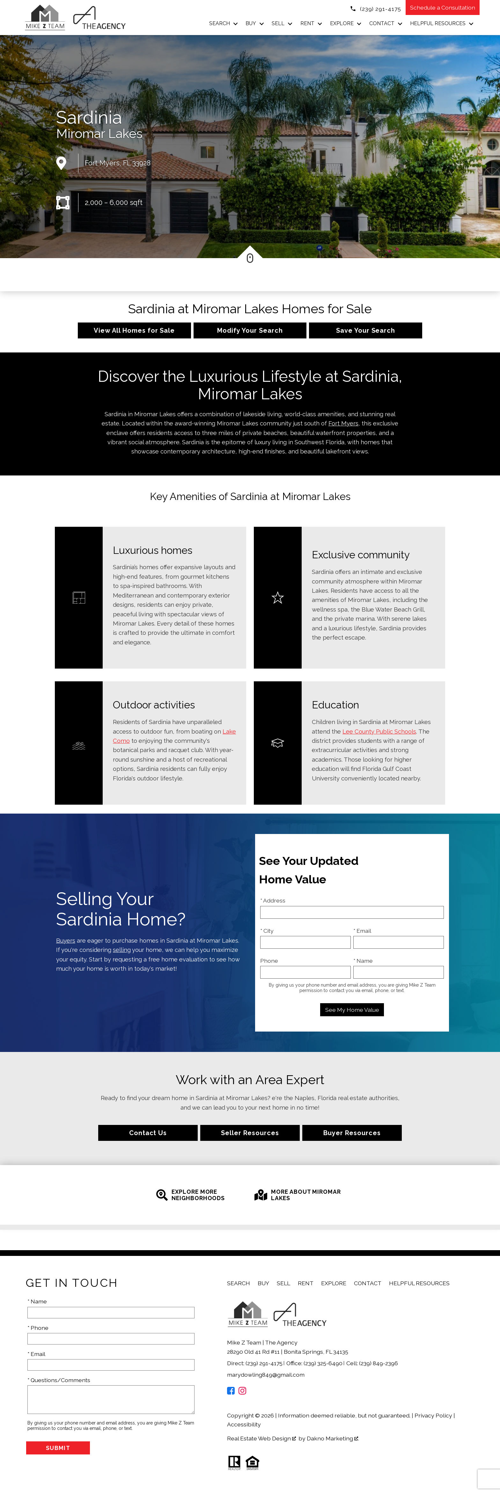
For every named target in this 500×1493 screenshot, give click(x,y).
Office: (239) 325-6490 (315, 1363)
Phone (269, 960)
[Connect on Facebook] (231, 1392)
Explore (333, 1283)
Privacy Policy (433, 1415)
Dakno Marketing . (333, 1438)
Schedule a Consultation (442, 7)
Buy (263, 1283)
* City (267, 930)
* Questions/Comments (58, 1380)
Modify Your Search (250, 330)
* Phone (37, 1327)
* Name (363, 960)
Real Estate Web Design (261, 1438)
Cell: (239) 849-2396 (372, 1363)
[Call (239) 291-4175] (375, 8)
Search (238, 1283)
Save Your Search (365, 330)
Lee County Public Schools (379, 731)
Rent (305, 1283)
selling (122, 949)
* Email (362, 930)
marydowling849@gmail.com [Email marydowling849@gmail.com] (266, 1374)
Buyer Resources (352, 1133)
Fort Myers (343, 423)
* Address (272, 900)
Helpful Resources (419, 1283)
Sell (283, 1283)
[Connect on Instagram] (242, 1392)
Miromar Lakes (99, 133)
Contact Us (148, 1133)
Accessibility (244, 1424)
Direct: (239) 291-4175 (255, 1363)
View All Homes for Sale (134, 330)
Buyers (65, 940)
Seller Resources (250, 1133)
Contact (367, 1283)
